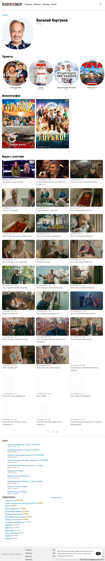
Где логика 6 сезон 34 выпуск (13, 182)
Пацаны (8, 538)
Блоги (53, 4)
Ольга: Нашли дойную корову (81, 339)
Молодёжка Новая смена (15, 517)
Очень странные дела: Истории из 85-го (20, 503)
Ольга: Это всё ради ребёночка (82, 236)
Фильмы (46, 4)
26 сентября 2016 (76, 311)
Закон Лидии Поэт (12, 509)
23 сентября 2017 (42, 179)
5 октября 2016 (75, 179)
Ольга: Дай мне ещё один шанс (47, 314)
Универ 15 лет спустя (13, 520)
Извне (7, 506)
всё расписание (58, 497)
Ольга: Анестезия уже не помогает (83, 288)
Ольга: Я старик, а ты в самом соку (15, 262)
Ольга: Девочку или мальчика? (82, 262)
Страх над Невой (11, 533)
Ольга (41, 88)
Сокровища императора (14, 522)
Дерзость (9, 528)
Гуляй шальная (15, 88)
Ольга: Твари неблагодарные (81, 396)
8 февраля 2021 (8, 179)
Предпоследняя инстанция (66, 88)
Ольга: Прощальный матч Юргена (48, 368)
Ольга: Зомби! (41, 396)
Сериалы (37, 4)
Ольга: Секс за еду (43, 262)
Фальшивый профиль (13, 511)
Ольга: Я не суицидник (10, 210)
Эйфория (8, 525)
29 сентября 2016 (8, 259)
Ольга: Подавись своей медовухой (15, 288)
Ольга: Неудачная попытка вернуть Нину (17, 236)
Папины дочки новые (13, 514)
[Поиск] (100, 4)
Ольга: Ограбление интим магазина (83, 314)
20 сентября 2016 (42, 419)
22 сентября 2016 (8, 365)
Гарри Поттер (10, 501)
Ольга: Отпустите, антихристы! (47, 210)
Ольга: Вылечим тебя (10, 314)
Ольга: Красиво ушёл (10, 368)
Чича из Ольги (92, 88)
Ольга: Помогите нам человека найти (50, 288)
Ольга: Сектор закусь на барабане (49, 236)
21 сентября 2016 (76, 365)
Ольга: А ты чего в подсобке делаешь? (84, 182)
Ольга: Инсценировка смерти (81, 210)
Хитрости (9, 536)
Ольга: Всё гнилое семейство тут (14, 396)
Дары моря (9, 530)
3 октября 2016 (41, 234)
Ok (98, 553)
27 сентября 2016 (76, 285)
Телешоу (28, 4)
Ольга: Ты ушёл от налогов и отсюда (15, 339)
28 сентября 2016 (8, 285)
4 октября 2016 (41, 208)
